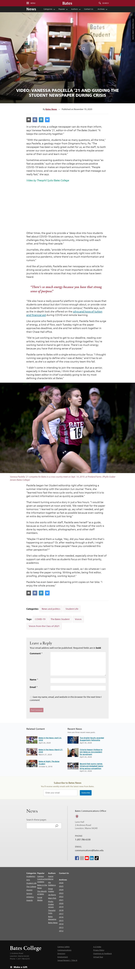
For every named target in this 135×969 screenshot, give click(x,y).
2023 (61, 893)
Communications (64, 950)
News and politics (51, 608)
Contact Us (88, 9)
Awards (29, 900)
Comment (36, 653)
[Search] (56, 825)
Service (29, 893)
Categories (48, 9)
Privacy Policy (98, 950)
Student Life (72, 608)
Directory (61, 953)
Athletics (30, 897)
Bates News (51, 109)
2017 (61, 914)
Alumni (29, 890)
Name (34, 679)
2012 (61, 931)
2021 (61, 900)
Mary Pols (52, 898)
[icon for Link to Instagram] (82, 858)
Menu (32, 3)
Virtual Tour (98, 957)
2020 (61, 903)
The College (31, 887)
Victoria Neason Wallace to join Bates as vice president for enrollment (91, 752)
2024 (61, 890)
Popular (62, 9)
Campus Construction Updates (42, 879)
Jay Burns (52, 895)
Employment (62, 957)
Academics (30, 876)
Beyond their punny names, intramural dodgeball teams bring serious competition (91, 766)
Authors (74, 9)
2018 (61, 910)
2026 (61, 883)
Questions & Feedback (102, 953)
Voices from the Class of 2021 (44, 626)
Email (34, 687)
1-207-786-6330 (82, 839)
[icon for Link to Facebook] (77, 858)
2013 (61, 927)
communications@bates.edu (89, 850)
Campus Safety (63, 947)
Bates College (25, 948)
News (31, 9)
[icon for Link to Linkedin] (92, 858)
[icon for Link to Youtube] (87, 858)
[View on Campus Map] (77, 816)
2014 (61, 924)
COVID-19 (40, 619)
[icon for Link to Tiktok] (97, 858)
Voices (78, 619)
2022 (61, 896)
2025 (61, 886)
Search (105, 3)
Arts (28, 880)
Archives (101, 9)
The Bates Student (60, 619)
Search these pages (36, 819)
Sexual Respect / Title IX (67, 960)
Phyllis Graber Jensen (51, 904)
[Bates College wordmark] (67, 3)
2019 (61, 907)
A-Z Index (97, 947)
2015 (61, 920)
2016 (61, 917)
